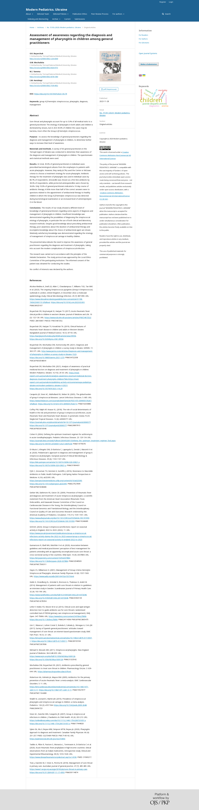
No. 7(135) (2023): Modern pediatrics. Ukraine (64, 27)
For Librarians (144, 42)
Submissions (80, 19)
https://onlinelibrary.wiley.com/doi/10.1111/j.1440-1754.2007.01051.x (58, 720)
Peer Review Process (99, 14)
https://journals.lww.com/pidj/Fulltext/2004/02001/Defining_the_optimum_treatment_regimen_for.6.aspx (72, 440)
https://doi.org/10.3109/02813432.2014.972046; (49, 598)
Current (67, 19)
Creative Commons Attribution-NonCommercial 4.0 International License (115, 155)
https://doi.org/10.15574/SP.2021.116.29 (46, 388)
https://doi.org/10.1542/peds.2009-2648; (70, 705)
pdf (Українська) (110, 89)
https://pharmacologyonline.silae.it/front (54, 671)
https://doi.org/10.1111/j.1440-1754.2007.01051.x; (50, 723)
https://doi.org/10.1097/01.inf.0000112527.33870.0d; (51, 444)
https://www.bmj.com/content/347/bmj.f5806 (67, 616)
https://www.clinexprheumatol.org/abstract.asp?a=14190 (53, 757)
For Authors (143, 39)
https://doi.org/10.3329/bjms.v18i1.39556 (46, 339)
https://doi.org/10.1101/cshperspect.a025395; (48, 484)
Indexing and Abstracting (38, 19)
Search (167, 14)
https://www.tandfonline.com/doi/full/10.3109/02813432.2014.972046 (58, 595)
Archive (55, 19)
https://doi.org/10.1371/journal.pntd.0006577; (48, 425)
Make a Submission (149, 64)
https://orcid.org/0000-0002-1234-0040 (44, 59)
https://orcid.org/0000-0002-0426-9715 (44, 68)
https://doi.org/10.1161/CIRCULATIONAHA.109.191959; (52, 521)
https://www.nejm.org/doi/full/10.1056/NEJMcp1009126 (52, 656)
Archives (40, 27)
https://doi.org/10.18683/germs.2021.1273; (47, 357)
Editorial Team (43, 14)
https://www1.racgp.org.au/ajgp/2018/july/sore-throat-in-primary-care (58, 769)
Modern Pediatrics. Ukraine (46, 9)
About (28, 14)
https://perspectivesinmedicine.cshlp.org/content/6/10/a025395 (56, 480)
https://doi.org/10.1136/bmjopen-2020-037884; (49, 561)
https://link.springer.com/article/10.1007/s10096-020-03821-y (54, 462)
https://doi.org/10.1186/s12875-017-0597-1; (50, 641)
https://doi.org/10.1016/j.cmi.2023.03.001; (68, 302)
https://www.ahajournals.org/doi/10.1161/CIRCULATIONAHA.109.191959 (59, 518)
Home (32, 27)
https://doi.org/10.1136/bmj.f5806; (44, 619)
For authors (117, 14)
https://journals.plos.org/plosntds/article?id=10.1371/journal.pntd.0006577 (60, 422)
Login (171, 2)
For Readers (143, 35)
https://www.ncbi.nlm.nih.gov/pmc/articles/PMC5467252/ (68, 317)
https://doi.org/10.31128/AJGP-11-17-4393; (47, 772)
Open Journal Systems (148, 53)
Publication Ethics (79, 14)
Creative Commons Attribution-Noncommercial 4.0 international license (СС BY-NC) (115, 196)
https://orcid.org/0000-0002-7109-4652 (44, 86)
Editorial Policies (60, 14)
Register (163, 2)
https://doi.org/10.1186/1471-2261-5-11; (55, 690)
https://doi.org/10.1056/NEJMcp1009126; (46, 659)
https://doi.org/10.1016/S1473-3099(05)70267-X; (58, 404)
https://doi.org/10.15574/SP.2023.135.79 (50, 94)
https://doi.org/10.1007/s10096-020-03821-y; (48, 465)
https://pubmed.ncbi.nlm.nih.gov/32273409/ (47, 739)
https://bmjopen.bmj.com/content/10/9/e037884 (50, 558)
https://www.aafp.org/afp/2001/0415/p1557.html (54, 576)
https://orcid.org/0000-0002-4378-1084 (44, 76)
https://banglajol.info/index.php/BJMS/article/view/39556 (53, 336)
